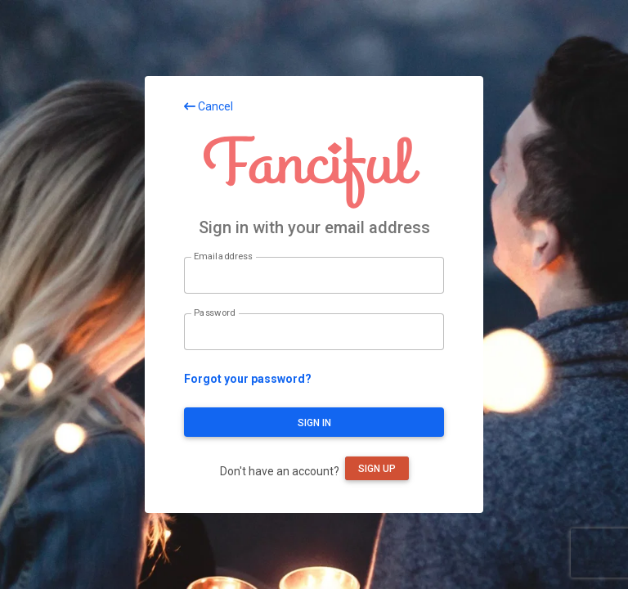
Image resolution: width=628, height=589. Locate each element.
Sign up (377, 468)
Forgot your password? (248, 378)
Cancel (208, 106)
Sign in (314, 423)
